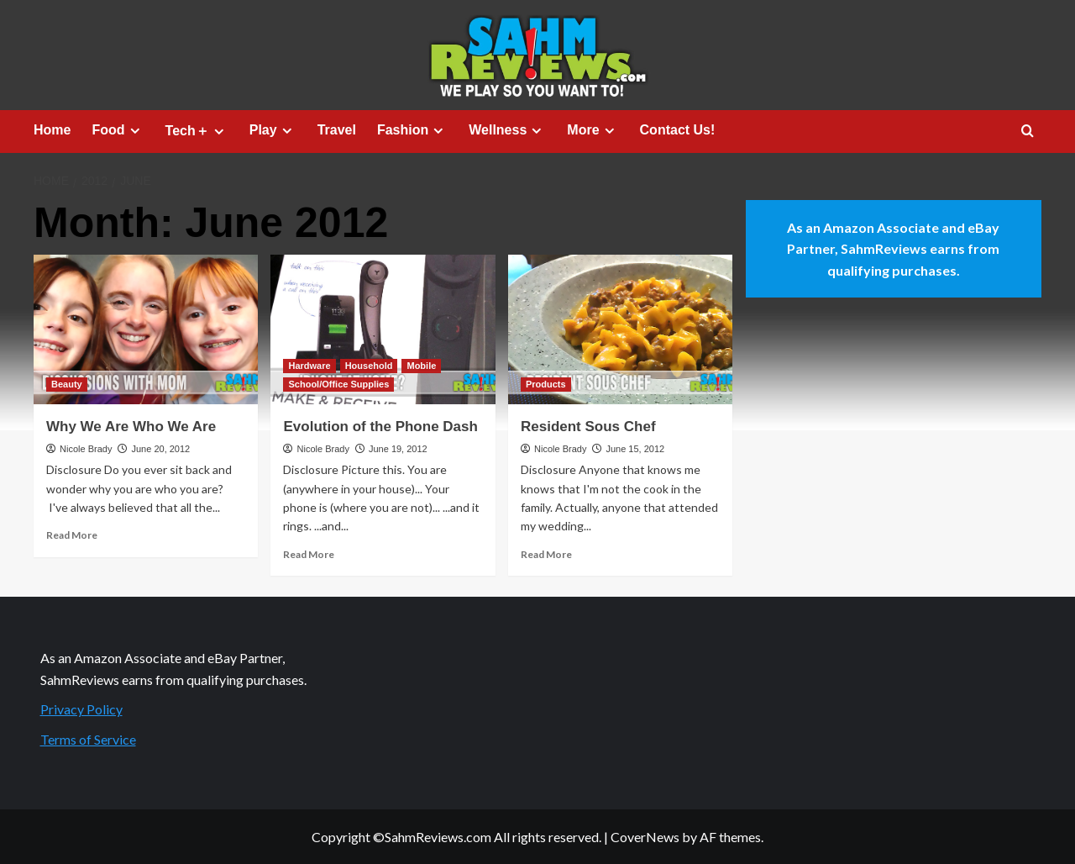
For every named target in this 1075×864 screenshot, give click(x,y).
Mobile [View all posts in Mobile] (421, 366)
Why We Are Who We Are (131, 427)
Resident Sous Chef (588, 427)
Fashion (412, 130)
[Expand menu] (134, 131)
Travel (336, 130)
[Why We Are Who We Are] (146, 329)
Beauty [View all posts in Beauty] (66, 384)
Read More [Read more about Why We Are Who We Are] (71, 535)
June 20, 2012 (160, 449)
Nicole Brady (86, 449)
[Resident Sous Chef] (620, 329)
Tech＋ (196, 131)
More (592, 130)
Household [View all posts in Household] (369, 366)
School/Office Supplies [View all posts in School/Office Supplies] (338, 384)
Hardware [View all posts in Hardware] (309, 366)
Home (52, 130)
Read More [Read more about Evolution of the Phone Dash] (308, 554)
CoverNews (645, 837)
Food (118, 130)
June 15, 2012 (635, 449)
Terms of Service (88, 739)
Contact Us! (678, 130)
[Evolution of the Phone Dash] (382, 329)
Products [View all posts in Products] (546, 384)
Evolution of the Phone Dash (380, 427)
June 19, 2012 (398, 449)
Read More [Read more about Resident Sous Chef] (546, 554)
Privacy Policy (81, 709)
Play (272, 130)
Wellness (507, 130)
